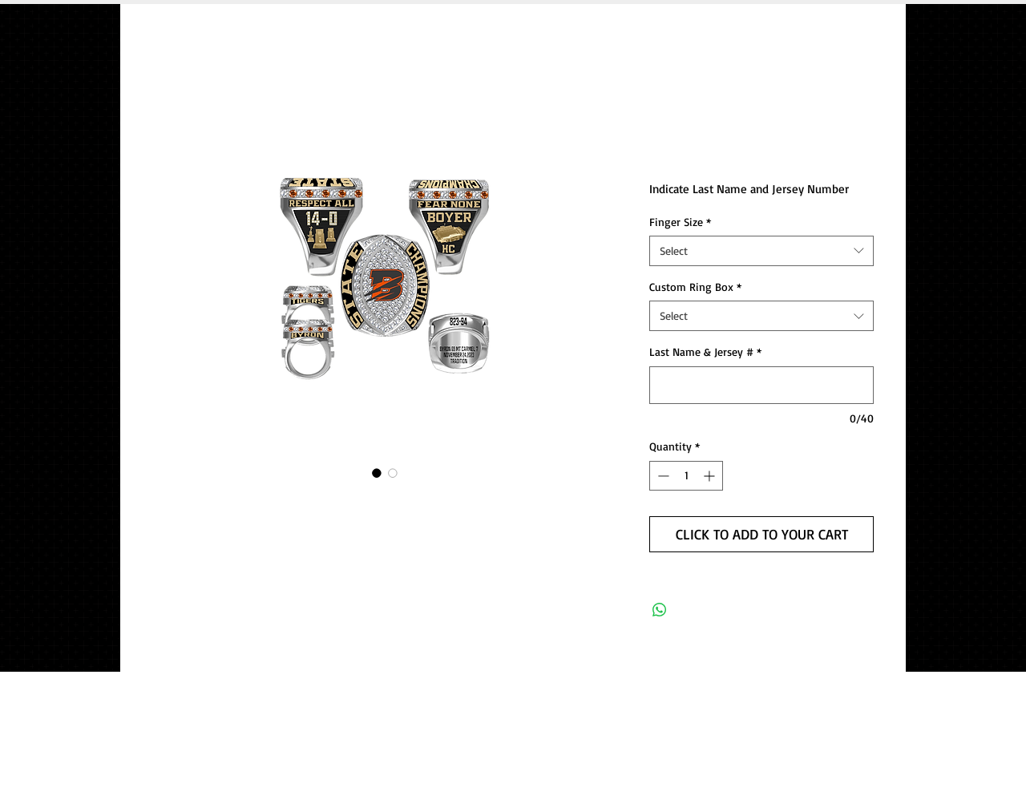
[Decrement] (662, 476)
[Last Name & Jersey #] (761, 385)
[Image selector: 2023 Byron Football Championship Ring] (377, 473)
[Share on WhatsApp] (659, 610)
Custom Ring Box (695, 286)
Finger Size (680, 221)
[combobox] (761, 251)
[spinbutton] (686, 476)
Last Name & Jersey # (705, 351)
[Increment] (711, 476)
